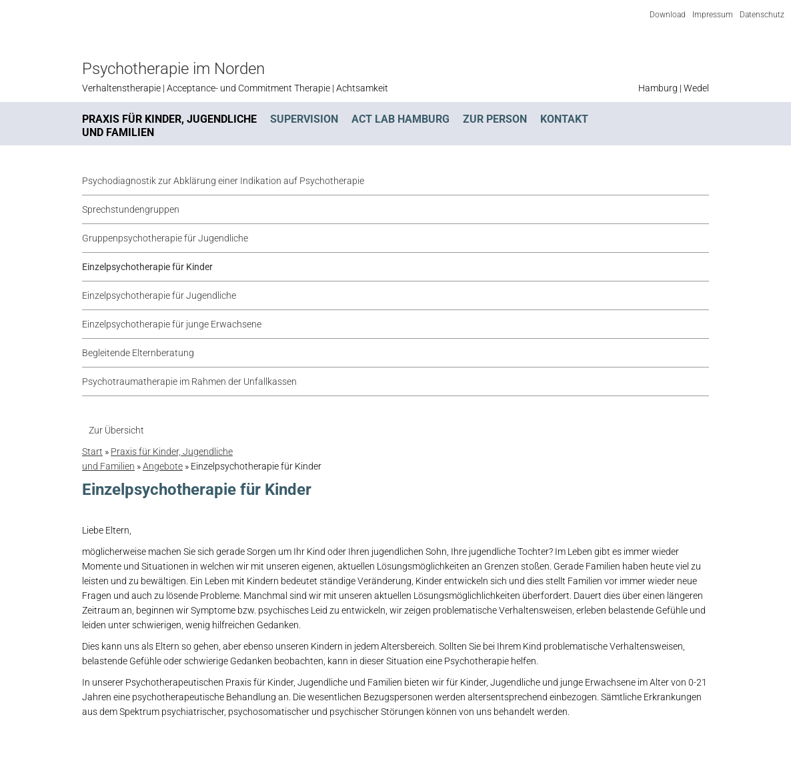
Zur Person (495, 119)
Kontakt (564, 119)
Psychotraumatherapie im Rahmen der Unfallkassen (189, 381)
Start (92, 451)
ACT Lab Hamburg (400, 119)
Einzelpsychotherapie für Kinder (147, 266)
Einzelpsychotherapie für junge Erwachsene (171, 324)
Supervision (304, 119)
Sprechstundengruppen (130, 209)
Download (668, 14)
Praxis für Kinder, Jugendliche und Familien (169, 126)
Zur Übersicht (116, 430)
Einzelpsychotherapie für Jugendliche (159, 295)
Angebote (163, 466)
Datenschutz (762, 14)
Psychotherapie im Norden (173, 68)
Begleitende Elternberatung (138, 352)
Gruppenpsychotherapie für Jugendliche (165, 238)
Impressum (712, 14)
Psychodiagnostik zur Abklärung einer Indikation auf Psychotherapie (223, 180)
